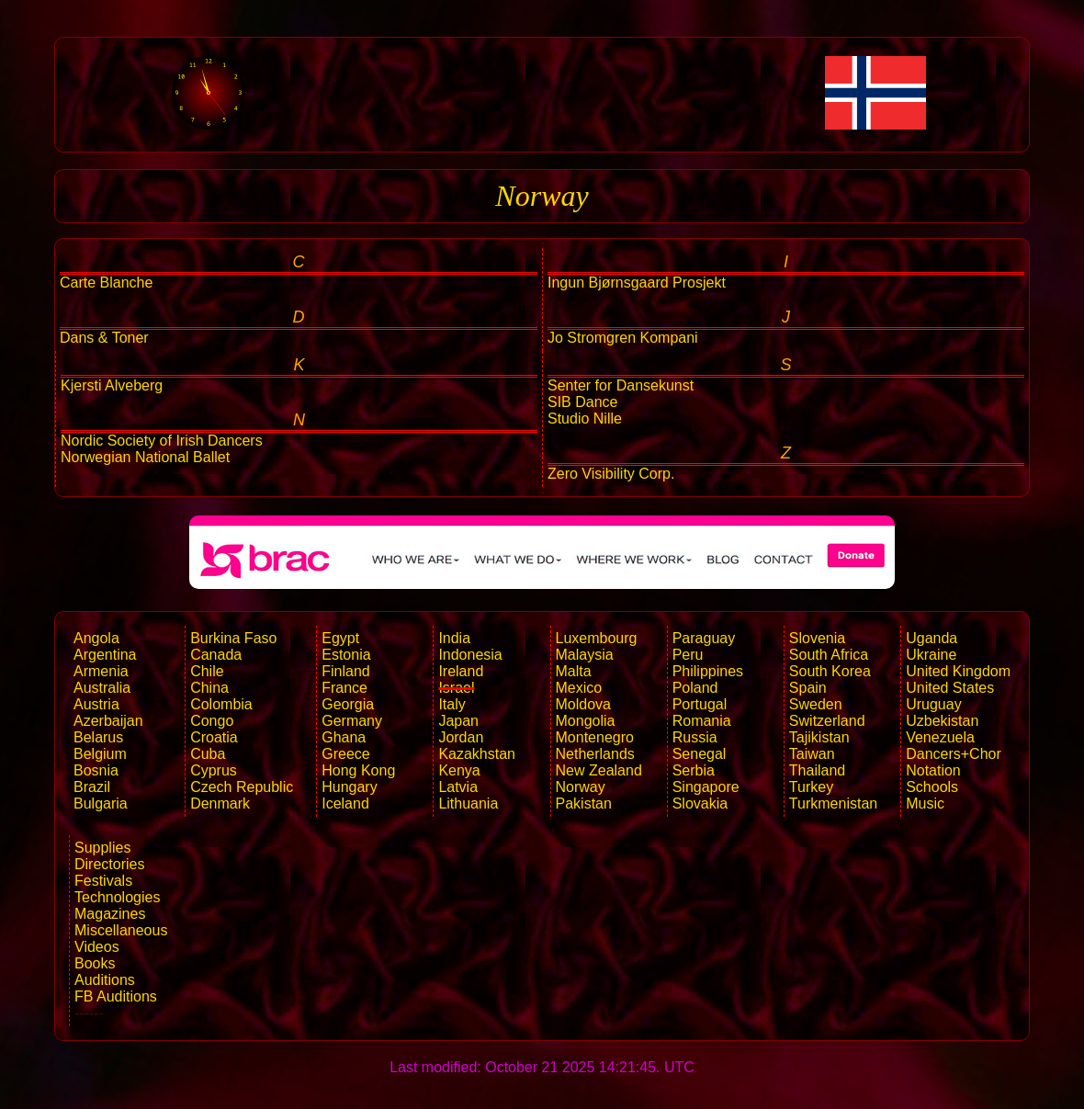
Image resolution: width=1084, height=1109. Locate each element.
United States (950, 688)
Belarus (98, 737)
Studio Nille (585, 418)
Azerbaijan (108, 721)
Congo (211, 721)
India (454, 638)
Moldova (583, 704)
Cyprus (213, 770)
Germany (352, 721)
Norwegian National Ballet (145, 457)
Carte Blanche (106, 282)
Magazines (109, 914)
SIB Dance (582, 402)
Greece (345, 754)
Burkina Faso (233, 638)
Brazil (91, 787)
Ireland (460, 671)
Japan (458, 721)
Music (925, 803)
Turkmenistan (833, 803)
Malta (574, 671)
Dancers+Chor (953, 754)
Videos (96, 947)
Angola (96, 638)
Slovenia (817, 638)
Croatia (214, 737)
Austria (96, 704)
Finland (345, 671)
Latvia (458, 787)
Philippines (707, 671)
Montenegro (595, 737)
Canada (216, 654)
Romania (701, 721)
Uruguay (933, 704)
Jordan (460, 737)
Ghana (344, 737)
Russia (694, 737)
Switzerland (827, 721)
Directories (109, 864)
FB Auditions (115, 996)
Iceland (345, 803)
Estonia (346, 654)
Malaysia (585, 654)
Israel (456, 688)
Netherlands (595, 754)
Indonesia (470, 654)
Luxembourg (597, 638)
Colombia (221, 704)
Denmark (220, 803)
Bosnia (96, 770)
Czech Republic (241, 787)
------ (89, 1013)
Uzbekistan (942, 721)
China (209, 688)
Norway (580, 787)
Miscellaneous (120, 930)
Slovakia (700, 803)
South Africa (828, 654)
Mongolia (585, 721)
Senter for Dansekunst (621, 385)
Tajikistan (819, 737)
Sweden (815, 704)
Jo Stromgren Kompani (623, 337)
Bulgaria (100, 803)
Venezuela (940, 737)
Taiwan (812, 754)
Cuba (207, 754)
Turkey (811, 787)
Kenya (459, 770)
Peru (688, 654)
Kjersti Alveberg (112, 385)
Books (94, 963)
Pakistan (584, 803)
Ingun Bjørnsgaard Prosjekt (637, 282)
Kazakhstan (476, 754)
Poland (695, 688)
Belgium (100, 754)
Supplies (102, 847)
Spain (808, 688)
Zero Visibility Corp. (611, 473)
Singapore (706, 787)
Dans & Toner (104, 337)
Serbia (693, 770)
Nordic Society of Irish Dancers (162, 440)
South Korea (830, 671)
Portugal (700, 704)
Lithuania (468, 803)
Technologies (117, 897)
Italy (451, 704)
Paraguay (704, 638)
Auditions (104, 980)
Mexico (579, 688)
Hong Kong (358, 770)
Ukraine (931, 654)
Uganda (931, 638)
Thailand (817, 770)
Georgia (348, 704)
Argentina (105, 654)
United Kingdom (958, 671)
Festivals (103, 880)
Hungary (349, 787)
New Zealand (599, 770)
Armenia (101, 671)
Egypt (340, 638)
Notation (933, 770)
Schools (932, 787)
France (344, 688)
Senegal (699, 754)
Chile (206, 671)
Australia (101, 688)
